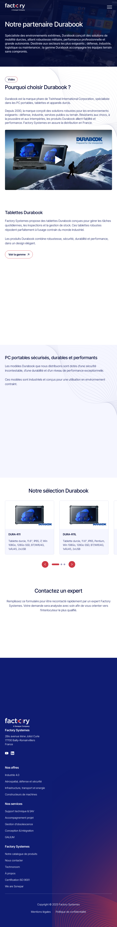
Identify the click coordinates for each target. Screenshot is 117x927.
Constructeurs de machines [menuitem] (21, 794)
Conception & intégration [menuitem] (19, 830)
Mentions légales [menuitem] (41, 911)
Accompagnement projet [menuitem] (19, 817)
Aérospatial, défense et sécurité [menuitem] (23, 781)
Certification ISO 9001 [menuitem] (17, 879)
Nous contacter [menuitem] (14, 860)
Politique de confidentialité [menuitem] (71, 911)
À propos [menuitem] (10, 873)
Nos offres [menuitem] (12, 767)
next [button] (72, 564)
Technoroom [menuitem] (12, 867)
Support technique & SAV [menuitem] (19, 811)
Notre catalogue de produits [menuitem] (21, 854)
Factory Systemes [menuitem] (17, 846)
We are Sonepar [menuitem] (14, 886)
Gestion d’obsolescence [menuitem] (19, 824)
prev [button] (45, 564)
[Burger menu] (109, 7)
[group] (29, 527)
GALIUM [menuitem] (9, 837)
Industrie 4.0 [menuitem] (12, 775)
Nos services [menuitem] (13, 804)
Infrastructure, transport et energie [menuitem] (25, 788)
